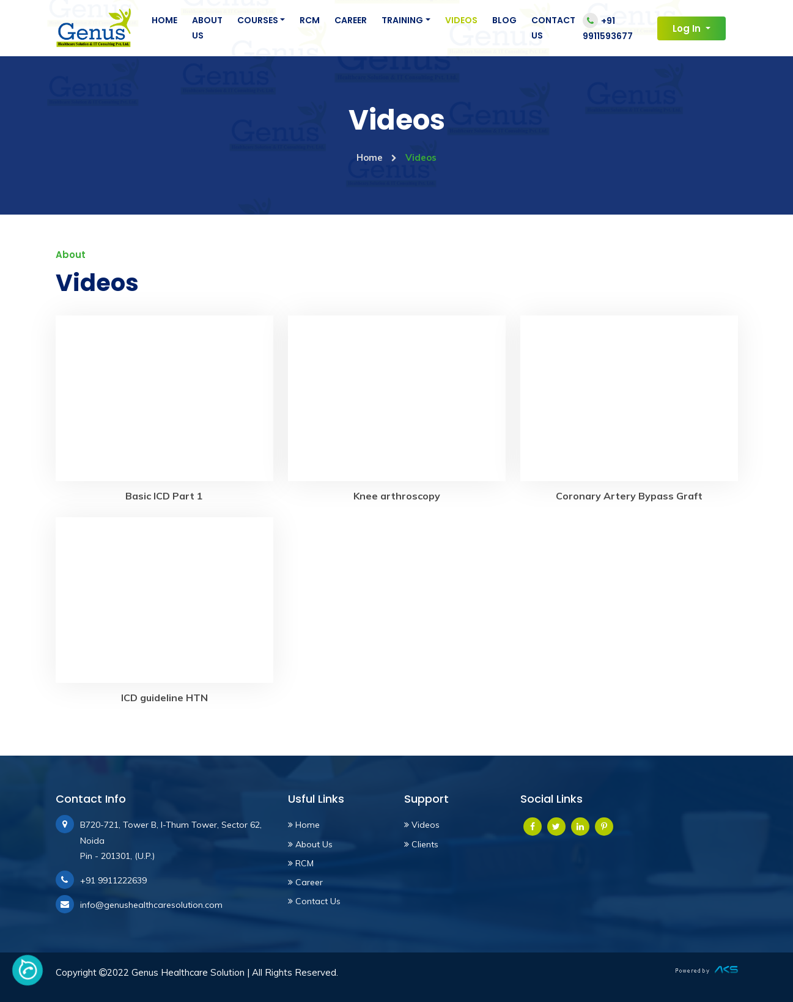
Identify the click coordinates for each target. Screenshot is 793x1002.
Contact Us (553, 28)
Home (164, 20)
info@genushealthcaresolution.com (151, 904)
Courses (257, 20)
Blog (504, 20)
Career (350, 20)
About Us (207, 28)
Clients (421, 844)
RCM (310, 20)
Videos (461, 20)
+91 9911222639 (113, 880)
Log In (688, 28)
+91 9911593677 (608, 27)
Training (402, 20)
